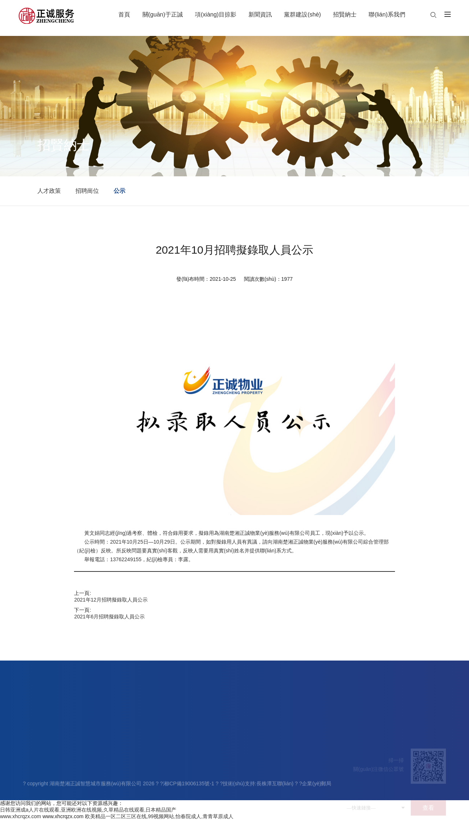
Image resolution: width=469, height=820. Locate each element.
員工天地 (200, 779)
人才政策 (49, 191)
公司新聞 (161, 770)
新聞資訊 (163, 753)
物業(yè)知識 (166, 796)
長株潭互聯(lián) (274, 786)
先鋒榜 (198, 796)
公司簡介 (33, 770)
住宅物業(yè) (115, 770)
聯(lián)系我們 (287, 753)
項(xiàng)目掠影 (121, 753)
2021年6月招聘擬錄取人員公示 (109, 616)
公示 (119, 191)
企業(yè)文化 (37, 796)
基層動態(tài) (166, 779)
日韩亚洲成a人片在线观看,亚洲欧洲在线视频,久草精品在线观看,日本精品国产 (88, 810)
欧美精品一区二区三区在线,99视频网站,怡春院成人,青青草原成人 (159, 816)
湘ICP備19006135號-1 (188, 786)
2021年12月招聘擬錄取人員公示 (111, 600)
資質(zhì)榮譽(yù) (43, 805)
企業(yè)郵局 (316, 786)
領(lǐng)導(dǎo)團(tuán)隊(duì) (57, 779)
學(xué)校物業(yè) (120, 779)
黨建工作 (200, 770)
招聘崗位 (87, 191)
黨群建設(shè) (208, 753)
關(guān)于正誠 (43, 753)
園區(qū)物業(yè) (119, 796)
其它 (105, 805)
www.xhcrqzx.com (20, 816)
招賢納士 (248, 753)
